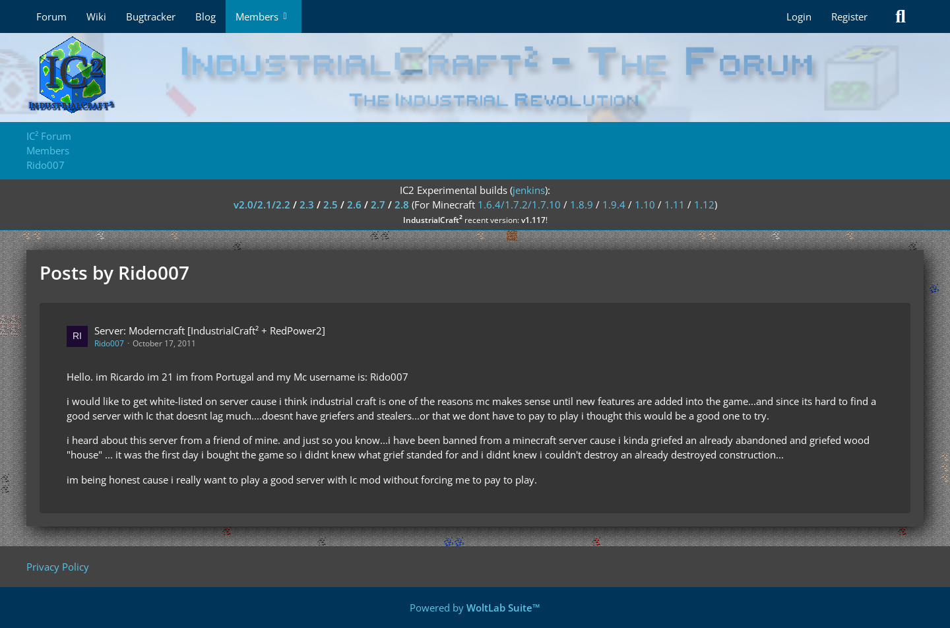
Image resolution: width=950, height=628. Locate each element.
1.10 (645, 204)
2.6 (354, 204)
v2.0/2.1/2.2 (262, 204)
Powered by (475, 607)
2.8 (402, 204)
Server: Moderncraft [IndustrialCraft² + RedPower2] (209, 330)
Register (849, 16)
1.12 (704, 204)
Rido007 (109, 343)
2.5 (330, 204)
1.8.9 (581, 204)
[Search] (900, 16)
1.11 (674, 204)
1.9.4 (613, 204)
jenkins (529, 190)
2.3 (307, 204)
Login (798, 16)
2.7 (378, 204)
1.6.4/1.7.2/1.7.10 (519, 204)
